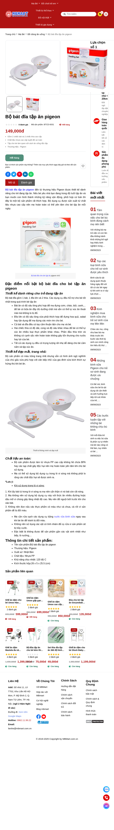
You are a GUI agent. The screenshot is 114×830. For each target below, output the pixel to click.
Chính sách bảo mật (91, 692)
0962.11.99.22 (24, 720)
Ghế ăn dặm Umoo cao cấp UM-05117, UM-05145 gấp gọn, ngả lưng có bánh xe (55, 603)
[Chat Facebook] (106, 806)
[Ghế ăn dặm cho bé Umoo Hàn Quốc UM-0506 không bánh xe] (13, 587)
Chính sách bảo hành (66, 714)
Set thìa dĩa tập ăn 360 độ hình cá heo (55, 648)
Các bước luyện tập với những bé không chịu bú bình (99, 422)
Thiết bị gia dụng (44, 24)
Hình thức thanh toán (91, 713)
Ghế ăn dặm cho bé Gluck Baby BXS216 (77, 648)
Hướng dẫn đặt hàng (68, 688)
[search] (78, 14)
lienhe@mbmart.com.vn (20, 728)
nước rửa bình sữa (64, 516)
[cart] (100, 14)
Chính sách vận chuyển (66, 697)
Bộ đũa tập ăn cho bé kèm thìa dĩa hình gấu (34, 648)
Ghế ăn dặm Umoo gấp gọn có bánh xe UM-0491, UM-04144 (34, 599)
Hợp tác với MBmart (42, 694)
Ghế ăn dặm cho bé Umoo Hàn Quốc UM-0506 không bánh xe (13, 601)
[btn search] (65, 14)
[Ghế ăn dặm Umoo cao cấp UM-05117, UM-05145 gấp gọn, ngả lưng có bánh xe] (56, 588)
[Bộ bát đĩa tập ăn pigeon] (19, 189)
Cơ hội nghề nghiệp (42, 702)
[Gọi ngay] (106, 798)
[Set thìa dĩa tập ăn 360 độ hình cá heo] (56, 635)
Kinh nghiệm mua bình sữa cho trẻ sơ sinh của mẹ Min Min (99, 316)
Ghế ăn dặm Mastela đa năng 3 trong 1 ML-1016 (13, 648)
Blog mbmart (42, 709)
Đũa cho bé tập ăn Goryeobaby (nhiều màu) (76, 601)
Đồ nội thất (45, 17)
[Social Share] (8, 174)
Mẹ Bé (35, 3)
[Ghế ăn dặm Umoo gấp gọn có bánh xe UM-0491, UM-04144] (35, 586)
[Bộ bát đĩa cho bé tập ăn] (41, 276)
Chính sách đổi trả (68, 705)
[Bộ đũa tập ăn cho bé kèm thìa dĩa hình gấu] (35, 635)
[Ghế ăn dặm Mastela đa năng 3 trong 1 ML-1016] (13, 635)
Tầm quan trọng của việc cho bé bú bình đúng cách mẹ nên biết (99, 217)
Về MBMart (41, 687)
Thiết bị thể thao (45, 10)
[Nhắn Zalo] (106, 789)
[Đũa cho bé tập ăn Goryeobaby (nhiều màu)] (77, 587)
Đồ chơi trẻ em (49, 3)
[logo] (17, 14)
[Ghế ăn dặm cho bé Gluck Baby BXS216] (77, 635)
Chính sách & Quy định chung (92, 702)
